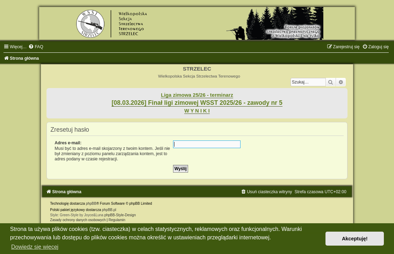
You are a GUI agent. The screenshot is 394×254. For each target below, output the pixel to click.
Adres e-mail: (68, 142)
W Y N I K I (197, 111)
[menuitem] (35, 46)
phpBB (91, 203)
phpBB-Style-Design (120, 215)
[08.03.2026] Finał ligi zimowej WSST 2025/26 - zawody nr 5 (197, 102)
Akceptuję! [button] (355, 238)
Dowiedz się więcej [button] (34, 247)
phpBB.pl (109, 210)
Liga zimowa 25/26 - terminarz (197, 95)
